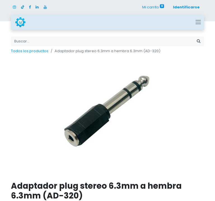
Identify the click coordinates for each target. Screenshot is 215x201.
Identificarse (186, 7)
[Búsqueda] (198, 41)
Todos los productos (29, 51)
